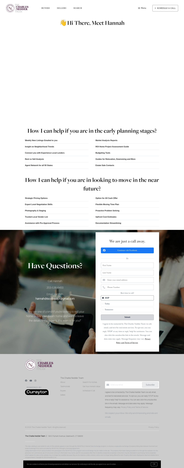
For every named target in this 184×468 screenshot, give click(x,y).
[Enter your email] (126, 384)
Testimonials (65, 386)
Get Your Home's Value (91, 386)
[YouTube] (31, 381)
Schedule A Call (89, 391)
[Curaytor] (37, 394)
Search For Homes (90, 382)
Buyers (46, 8)
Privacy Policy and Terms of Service (134, 407)
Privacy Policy (153, 427)
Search (77, 8)
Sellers (61, 8)
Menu (142, 8)
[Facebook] (26, 381)
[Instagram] (35, 381)
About (62, 382)
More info (119, 464)
